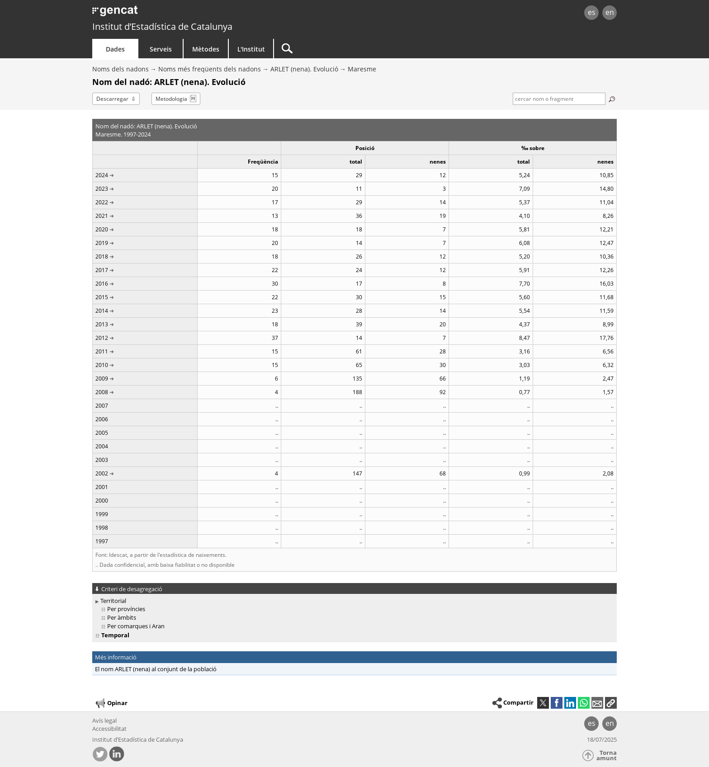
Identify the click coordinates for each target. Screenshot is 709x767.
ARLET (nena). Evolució (304, 69)
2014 (101, 311)
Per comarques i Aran (136, 626)
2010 (101, 365)
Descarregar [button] (112, 99)
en (609, 12)
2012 (101, 338)
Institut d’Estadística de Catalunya (162, 26)
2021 (101, 216)
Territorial (113, 601)
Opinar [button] (111, 703)
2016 (101, 283)
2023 (101, 189)
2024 (101, 175)
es (592, 12)
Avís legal (104, 720)
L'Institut (251, 49)
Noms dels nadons (120, 69)
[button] (611, 703)
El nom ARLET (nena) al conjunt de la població (156, 669)
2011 (101, 351)
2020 (101, 229)
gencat (197, 13)
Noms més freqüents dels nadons (209, 69)
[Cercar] (351, 48)
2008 (101, 392)
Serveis (161, 49)
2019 (101, 243)
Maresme (362, 69)
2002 (101, 473)
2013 (101, 324)
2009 (101, 378)
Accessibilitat (109, 729)
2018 (101, 256)
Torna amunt (606, 755)
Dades (115, 49)
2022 (101, 202)
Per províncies (126, 609)
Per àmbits (121, 617)
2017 (101, 270)
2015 (101, 297)
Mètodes (205, 49)
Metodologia (171, 99)
